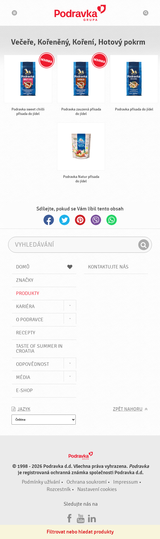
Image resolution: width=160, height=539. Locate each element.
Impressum (125, 482)
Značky (24, 280)
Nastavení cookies (97, 489)
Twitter (64, 220)
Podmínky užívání (41, 482)
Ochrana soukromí (87, 482)
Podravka (80, 13)
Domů (44, 267)
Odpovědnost (32, 364)
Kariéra (25, 306)
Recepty (25, 333)
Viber (96, 220)
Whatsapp (111, 220)
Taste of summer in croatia (39, 348)
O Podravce (29, 320)
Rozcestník (59, 489)
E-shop (24, 390)
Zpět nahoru (127, 409)
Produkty (27, 293)
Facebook (48, 220)
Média (23, 377)
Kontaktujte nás (108, 267)
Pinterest (80, 220)
